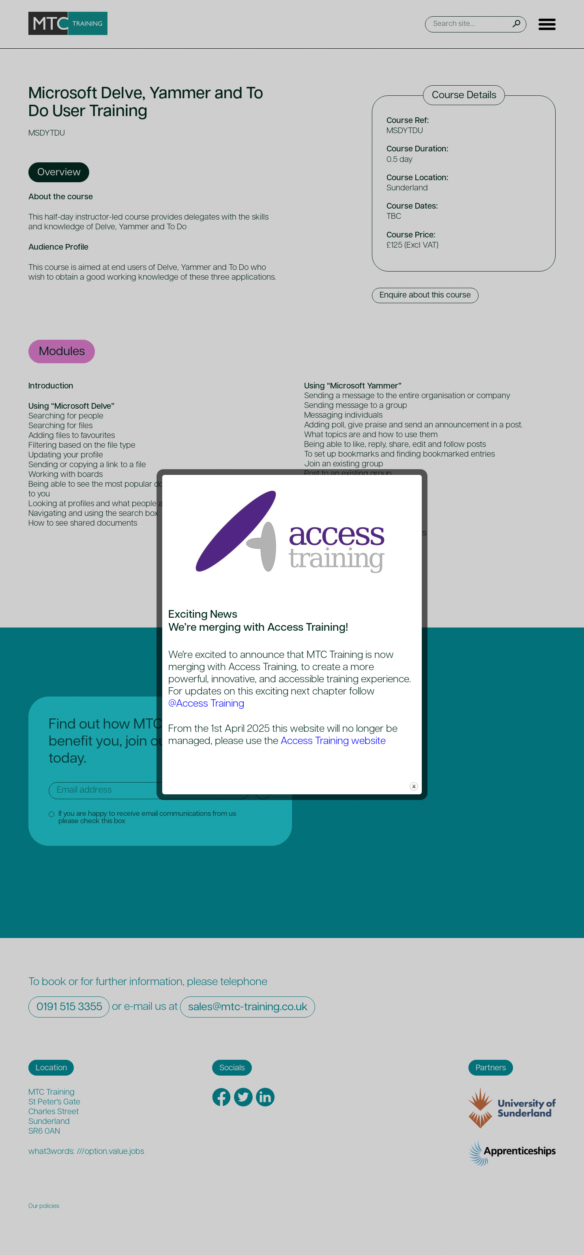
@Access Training (206, 704)
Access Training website (333, 741)
